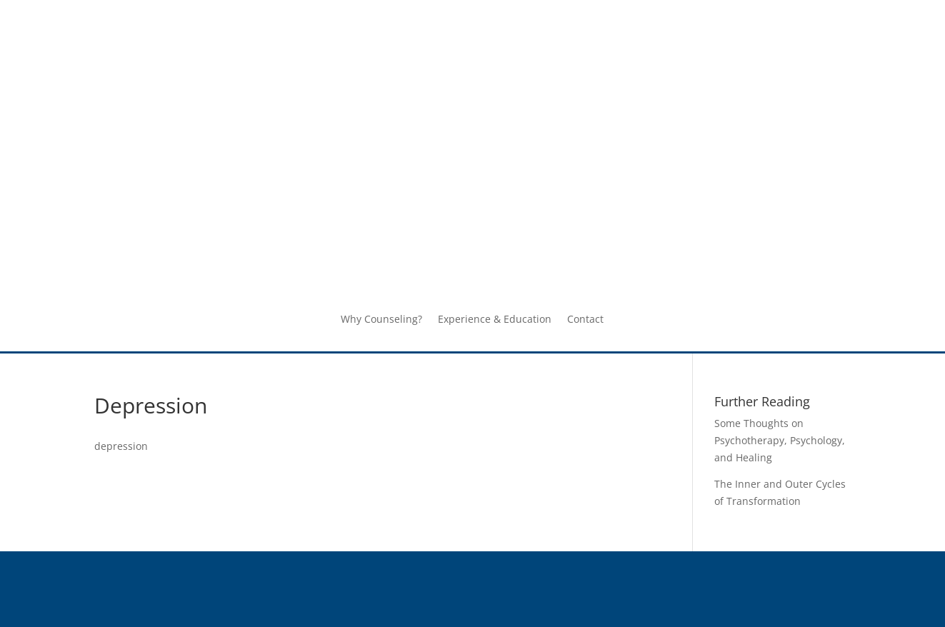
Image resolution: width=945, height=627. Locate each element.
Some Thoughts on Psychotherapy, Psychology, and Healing (779, 440)
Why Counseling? (381, 320)
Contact (585, 320)
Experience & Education (494, 320)
